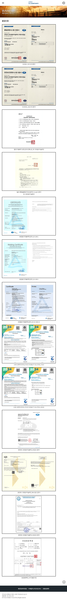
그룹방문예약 (45, 589)
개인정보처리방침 (22, 589)
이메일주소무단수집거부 (34, 589)
